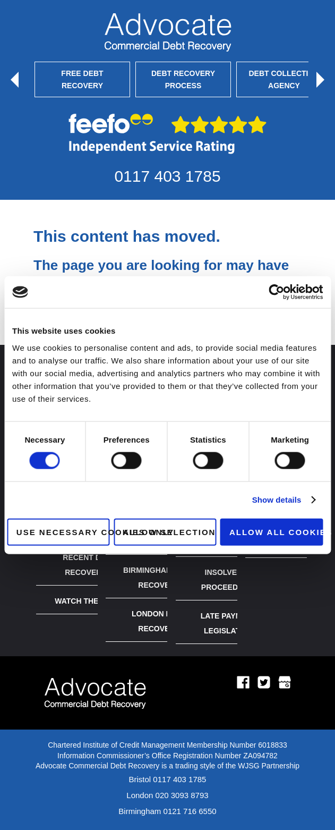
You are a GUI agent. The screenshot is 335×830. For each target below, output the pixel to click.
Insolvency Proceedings (228, 579)
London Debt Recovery (159, 621)
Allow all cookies (276, 531)
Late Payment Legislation (229, 623)
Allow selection (169, 531)
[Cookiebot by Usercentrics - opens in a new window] (276, 292)
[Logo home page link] (95, 719)
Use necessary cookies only (63, 531)
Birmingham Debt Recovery (159, 577)
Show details (277, 499)
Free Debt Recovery (82, 79)
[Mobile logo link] (167, 32)
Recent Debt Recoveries (89, 565)
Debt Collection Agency (284, 79)
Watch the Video (89, 601)
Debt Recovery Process (183, 79)
